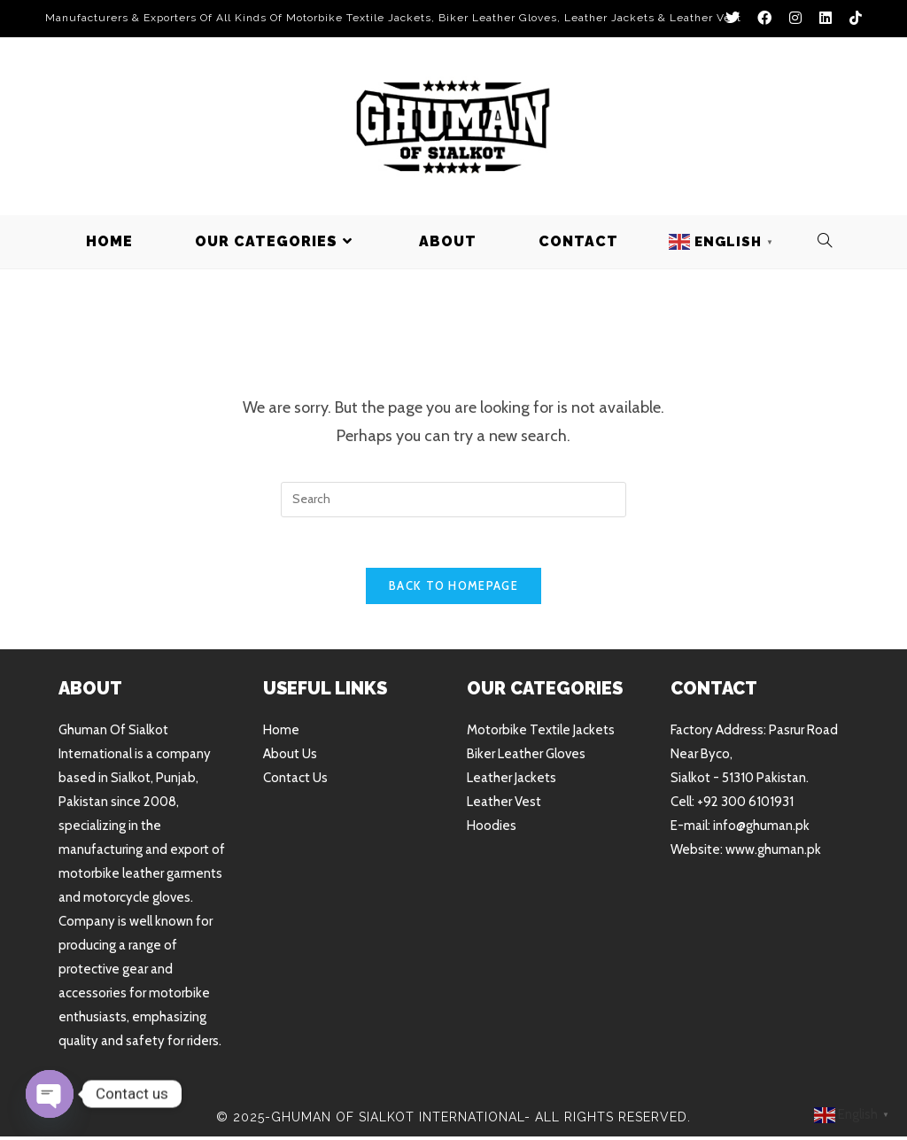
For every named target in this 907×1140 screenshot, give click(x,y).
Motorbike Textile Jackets (541, 733)
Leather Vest (504, 805)
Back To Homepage (453, 589)
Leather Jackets (511, 781)
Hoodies (491, 829)
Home (281, 733)
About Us (290, 757)
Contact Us (295, 781)
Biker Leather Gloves (526, 757)
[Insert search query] (453, 499)
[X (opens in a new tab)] (732, 18)
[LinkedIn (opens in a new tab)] (825, 18)
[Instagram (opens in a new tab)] (795, 18)
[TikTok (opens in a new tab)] (851, 18)
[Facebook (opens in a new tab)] (764, 18)
